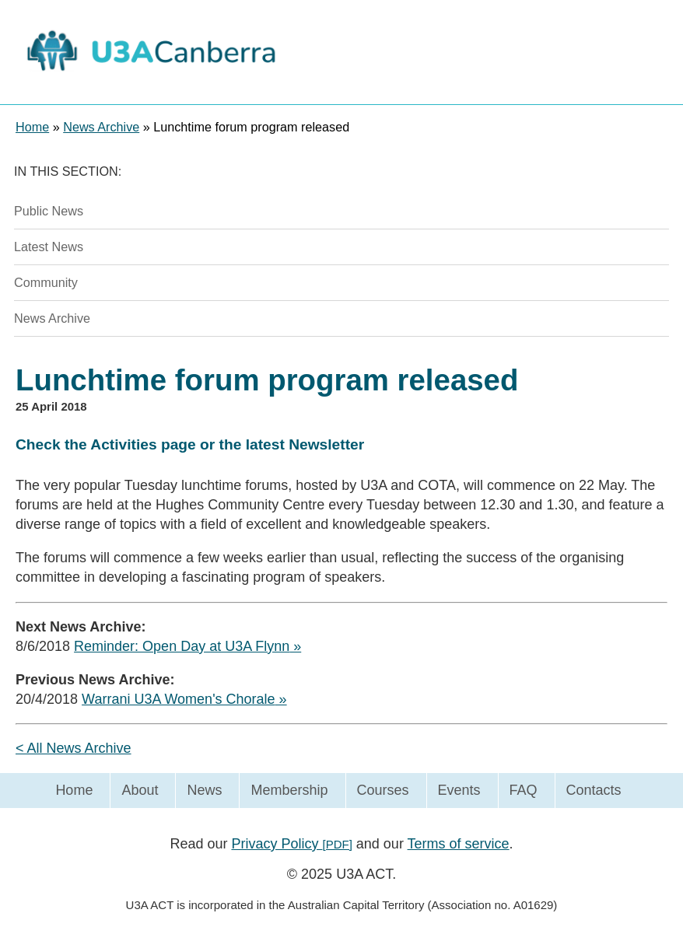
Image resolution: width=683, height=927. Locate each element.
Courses (383, 790)
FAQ (524, 790)
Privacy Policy (291, 844)
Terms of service (459, 844)
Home (74, 790)
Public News (48, 211)
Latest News (48, 247)
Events (459, 790)
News (204, 790)
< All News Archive (73, 748)
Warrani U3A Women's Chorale (178, 699)
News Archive (52, 318)
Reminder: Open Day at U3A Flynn (181, 646)
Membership (288, 790)
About (139, 790)
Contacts (594, 790)
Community (46, 282)
